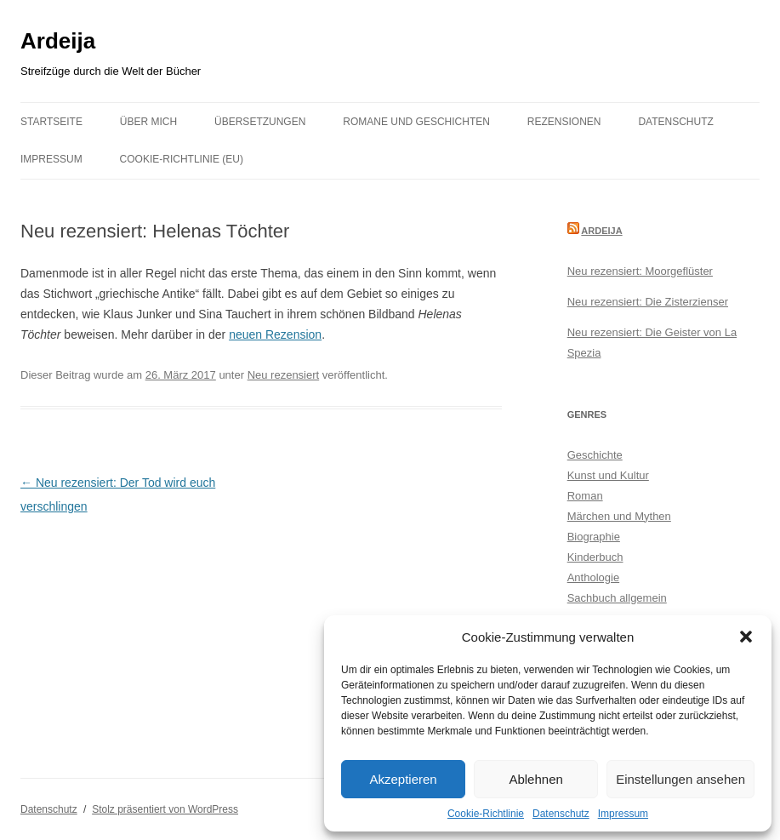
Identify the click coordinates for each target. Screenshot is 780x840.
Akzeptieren (402, 779)
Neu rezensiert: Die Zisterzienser (647, 301)
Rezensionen (564, 122)
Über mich (148, 122)
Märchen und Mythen (619, 516)
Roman (585, 495)
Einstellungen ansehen (680, 779)
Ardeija (57, 41)
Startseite (51, 122)
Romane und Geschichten (416, 122)
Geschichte (595, 455)
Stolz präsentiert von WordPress (165, 809)
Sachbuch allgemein (617, 597)
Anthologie (593, 577)
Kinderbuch (595, 557)
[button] (745, 636)
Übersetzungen (259, 122)
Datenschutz (560, 814)
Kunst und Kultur (608, 475)
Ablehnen (535, 779)
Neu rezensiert (284, 375)
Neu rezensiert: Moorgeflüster (640, 271)
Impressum (623, 814)
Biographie (593, 536)
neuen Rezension (275, 334)
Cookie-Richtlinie (485, 814)
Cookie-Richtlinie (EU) (181, 159)
